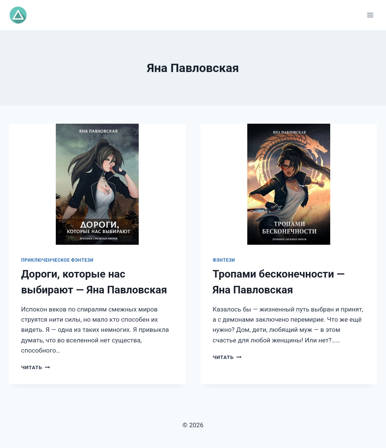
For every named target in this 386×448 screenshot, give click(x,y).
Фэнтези (224, 260)
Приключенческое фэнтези (57, 260)
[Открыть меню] (370, 15)
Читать (35, 367)
